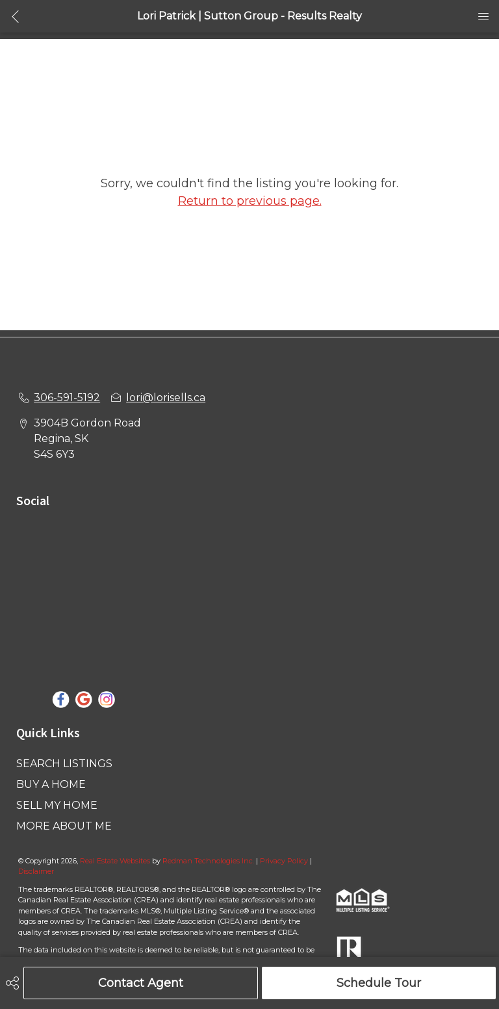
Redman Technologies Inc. (209, 860)
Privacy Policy (284, 860)
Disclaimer (36, 871)
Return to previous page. (250, 201)
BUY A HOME (51, 784)
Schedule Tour (379, 983)
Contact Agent (140, 983)
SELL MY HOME (56, 805)
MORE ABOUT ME (64, 826)
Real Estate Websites (116, 860)
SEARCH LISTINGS (64, 763)
